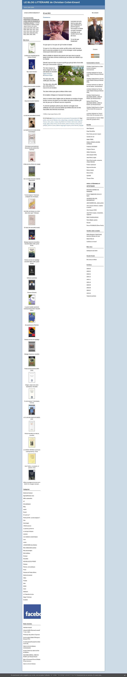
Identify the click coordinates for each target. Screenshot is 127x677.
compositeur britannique (74, 120)
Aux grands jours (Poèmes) (32, 325)
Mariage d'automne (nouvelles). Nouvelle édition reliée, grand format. (32, 244)
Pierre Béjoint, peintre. (92, 220)
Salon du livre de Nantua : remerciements (95, 68)
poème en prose (52, 125)
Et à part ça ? (26, 515)
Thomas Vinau (90, 178)
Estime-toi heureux (28, 493)
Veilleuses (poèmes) (32, 278)
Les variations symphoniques (30, 536)
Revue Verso (90, 172)
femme (55, 123)
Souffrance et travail (91, 241)
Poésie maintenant (91, 164)
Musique (25, 556)
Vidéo (24, 578)
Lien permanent (65, 118)
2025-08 (89, 287)
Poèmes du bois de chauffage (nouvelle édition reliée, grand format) (31, 261)
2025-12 (89, 276)
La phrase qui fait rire (28, 528)
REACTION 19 (90, 238)
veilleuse (80, 122)
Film (24, 520)
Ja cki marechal (90, 117)
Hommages (26, 523)
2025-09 (89, 285)
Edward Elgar (48, 75)
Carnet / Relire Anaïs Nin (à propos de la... (95, 109)
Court (24, 588)
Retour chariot (90, 170)
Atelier (24, 586)
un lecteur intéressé (91, 72)
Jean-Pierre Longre (91, 157)
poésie (44, 120)
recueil (76, 123)
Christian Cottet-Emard (92, 66)
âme (60, 120)
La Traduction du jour (28, 594)
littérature (55, 120)
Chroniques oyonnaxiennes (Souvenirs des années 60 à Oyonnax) (32, 148)
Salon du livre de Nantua (29, 663)
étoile (51, 123)
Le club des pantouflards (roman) (32, 115)
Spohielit (89, 175)
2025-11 (89, 279)
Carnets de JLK (90, 136)
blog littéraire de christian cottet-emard (68, 122)
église (48, 123)
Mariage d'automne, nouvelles (31, 354)
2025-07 (89, 290)
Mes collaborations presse (29, 547)
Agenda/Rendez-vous (28, 495)
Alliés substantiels (27, 498)
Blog (24, 506)
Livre (24, 539)
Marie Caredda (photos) (92, 217)
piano (52, 122)
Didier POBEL (90, 139)
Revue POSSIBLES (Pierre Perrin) (95, 225)
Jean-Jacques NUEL (92, 154)
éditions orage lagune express (63, 125)
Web (24, 583)
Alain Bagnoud (90, 128)
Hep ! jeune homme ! (32, 71)
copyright (81, 125)
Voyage (25, 580)
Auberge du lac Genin (92, 250)
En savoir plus (97, 675)
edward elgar (64, 120)
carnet (24, 509)
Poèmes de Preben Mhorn (29, 572)
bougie (44, 123)
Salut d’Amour (47, 73)
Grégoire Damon (91, 149)
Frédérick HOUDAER (92, 146)
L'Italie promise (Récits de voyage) (31, 164)
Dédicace (25, 591)
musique (56, 122)
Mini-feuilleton (26, 553)
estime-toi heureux (70, 123)
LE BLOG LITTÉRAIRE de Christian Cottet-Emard (52, 2)
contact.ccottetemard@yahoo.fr (32, 12)
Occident (25, 599)
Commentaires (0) (74, 118)
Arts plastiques (27, 504)
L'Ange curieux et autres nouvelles (31, 86)
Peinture (25, 564)
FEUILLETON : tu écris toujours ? (31, 517)
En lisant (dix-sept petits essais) (32, 227)
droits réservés (74, 125)
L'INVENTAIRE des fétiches (30, 545)
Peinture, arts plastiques (29, 567)
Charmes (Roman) (31, 292)
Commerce (46, 17)
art (24, 501)
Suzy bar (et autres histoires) (32, 101)
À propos (95, 49)
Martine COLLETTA (91, 101)
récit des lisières (61, 123)
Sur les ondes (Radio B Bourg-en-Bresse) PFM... (95, 74)
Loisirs (24, 542)
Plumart (88, 222)
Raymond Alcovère (91, 167)
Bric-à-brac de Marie (92, 259)
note (48, 120)
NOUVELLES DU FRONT (29, 561)
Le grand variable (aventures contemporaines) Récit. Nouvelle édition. (32, 308)
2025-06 (89, 293)
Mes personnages (27, 550)
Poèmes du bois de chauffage (31, 339)
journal (51, 120)
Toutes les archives (91, 296)
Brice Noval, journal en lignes (94, 134)
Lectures (25, 534)
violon (48, 122)
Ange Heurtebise (91, 131)
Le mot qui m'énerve (28, 531)
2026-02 (89, 271)
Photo (24, 569)
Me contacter (95, 12)
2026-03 (89, 268)
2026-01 (89, 274)
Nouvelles (25, 558)
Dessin (25, 512)
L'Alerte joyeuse (27, 525)
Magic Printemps (27, 597)
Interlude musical (27, 627)
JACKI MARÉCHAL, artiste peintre (95, 203)
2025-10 (89, 282)
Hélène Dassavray (91, 152)
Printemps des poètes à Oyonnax (31, 634)
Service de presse (27, 575)
